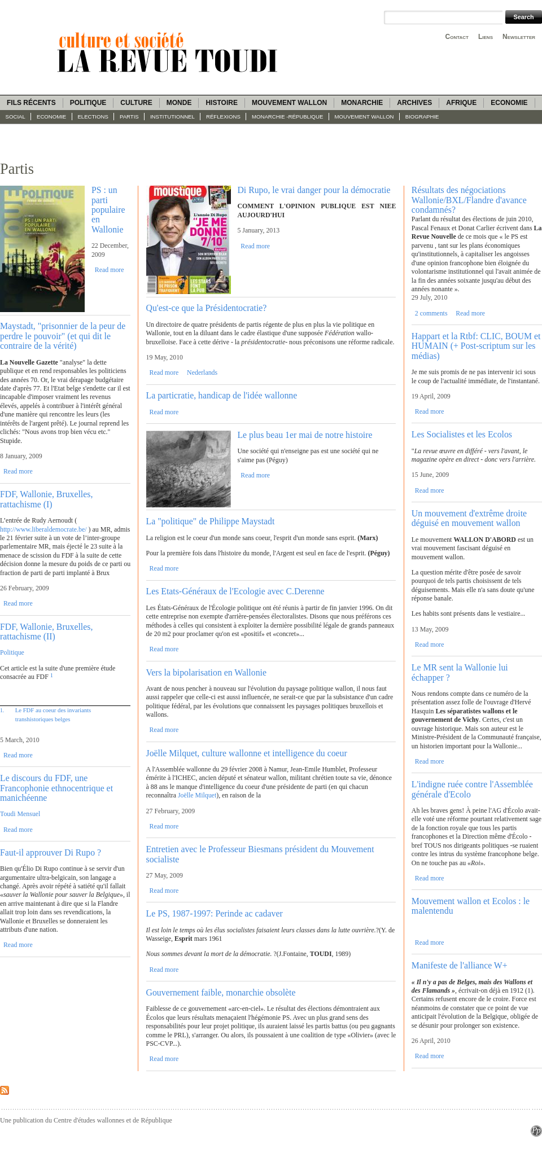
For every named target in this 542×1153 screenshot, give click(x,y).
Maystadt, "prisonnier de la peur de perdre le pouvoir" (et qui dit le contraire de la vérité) (62, 335)
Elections (92, 116)
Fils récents (31, 103)
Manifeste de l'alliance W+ (460, 965)
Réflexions (223, 116)
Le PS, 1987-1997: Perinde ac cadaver (214, 913)
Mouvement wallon (289, 103)
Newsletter (518, 37)
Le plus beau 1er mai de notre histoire (304, 435)
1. (2, 710)
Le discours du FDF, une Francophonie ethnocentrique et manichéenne (56, 788)
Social (15, 116)
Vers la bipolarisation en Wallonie (206, 672)
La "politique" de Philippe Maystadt (210, 521)
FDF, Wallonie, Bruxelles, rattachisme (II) (46, 631)
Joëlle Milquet (197, 795)
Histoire (221, 103)
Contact (457, 37)
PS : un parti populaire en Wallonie (108, 209)
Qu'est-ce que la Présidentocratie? (206, 308)
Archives (414, 103)
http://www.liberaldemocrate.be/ (43, 529)
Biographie (422, 116)
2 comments (431, 313)
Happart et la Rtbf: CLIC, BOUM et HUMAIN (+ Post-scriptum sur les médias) (476, 346)
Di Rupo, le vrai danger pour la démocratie (313, 190)
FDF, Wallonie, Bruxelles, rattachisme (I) (46, 498)
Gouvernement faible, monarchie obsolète (221, 992)
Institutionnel (172, 116)
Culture (136, 103)
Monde (179, 103)
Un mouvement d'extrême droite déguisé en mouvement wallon (469, 518)
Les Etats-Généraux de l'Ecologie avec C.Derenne (235, 591)
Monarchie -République (287, 116)
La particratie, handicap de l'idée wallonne (222, 395)
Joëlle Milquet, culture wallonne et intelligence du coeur (246, 753)
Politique (88, 103)
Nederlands (202, 372)
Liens (485, 37)
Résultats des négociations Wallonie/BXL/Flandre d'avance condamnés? (469, 199)
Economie (509, 103)
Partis (129, 116)
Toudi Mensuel (20, 814)
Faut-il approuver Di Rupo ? (50, 852)
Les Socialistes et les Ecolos (462, 434)
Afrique (461, 103)
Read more (109, 270)
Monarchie (362, 103)
